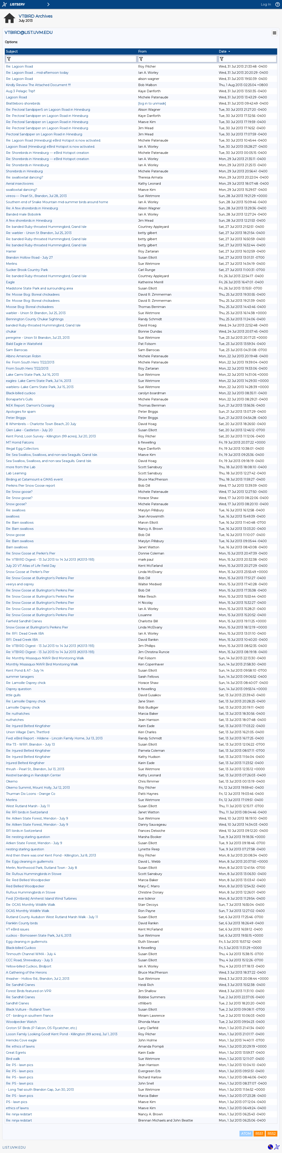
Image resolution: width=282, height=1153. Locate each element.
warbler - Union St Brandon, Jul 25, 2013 (36, 313)
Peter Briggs (16, 418)
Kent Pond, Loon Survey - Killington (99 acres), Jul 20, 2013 (51, 436)
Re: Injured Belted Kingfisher (28, 726)
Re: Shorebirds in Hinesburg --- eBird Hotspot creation (47, 153)
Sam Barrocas (16, 350)
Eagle (10, 282)
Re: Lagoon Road (19, 66)
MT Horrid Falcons (20, 442)
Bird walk (13, 1059)
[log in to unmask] (152, 103)
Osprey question (18, 689)
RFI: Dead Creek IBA (22, 640)
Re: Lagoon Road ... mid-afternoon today (37, 73)
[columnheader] (71, 51)
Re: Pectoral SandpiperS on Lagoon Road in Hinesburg (48, 110)
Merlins (11, 264)
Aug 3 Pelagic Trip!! (20, 91)
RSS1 (259, 1134)
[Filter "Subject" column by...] (71, 59)
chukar (11, 331)
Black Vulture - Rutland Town (28, 1009)
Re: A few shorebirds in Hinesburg (32, 208)
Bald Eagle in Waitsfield (24, 344)
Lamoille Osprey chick (23, 707)
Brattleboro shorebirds (23, 103)
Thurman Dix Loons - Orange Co (30, 794)
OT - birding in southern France (29, 1016)
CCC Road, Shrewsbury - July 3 (29, 960)
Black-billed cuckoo (20, 393)
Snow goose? (16, 504)
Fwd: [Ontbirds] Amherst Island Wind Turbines (41, 899)
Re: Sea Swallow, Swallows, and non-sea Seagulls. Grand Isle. (52, 455)
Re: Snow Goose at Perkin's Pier (30, 553)
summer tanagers (20, 677)
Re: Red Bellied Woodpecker (28, 880)
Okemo (12, 781)
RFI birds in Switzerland (24, 831)
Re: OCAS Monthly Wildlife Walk (30, 905)
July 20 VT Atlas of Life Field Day (31, 566)
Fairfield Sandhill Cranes (24, 621)
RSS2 (271, 1134)
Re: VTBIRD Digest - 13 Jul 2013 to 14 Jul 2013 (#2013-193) (50, 560)
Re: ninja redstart (19, 1114)
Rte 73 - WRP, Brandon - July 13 (30, 744)
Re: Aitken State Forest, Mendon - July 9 (37, 818)
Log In (266, 4)
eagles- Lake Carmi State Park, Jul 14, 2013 (38, 381)
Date (222, 51)
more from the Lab (20, 467)
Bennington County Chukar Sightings (34, 319)
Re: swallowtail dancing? (24, 177)
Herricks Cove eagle (21, 1040)
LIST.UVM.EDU (14, 1147)
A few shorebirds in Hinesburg (29, 221)
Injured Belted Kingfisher (25, 763)
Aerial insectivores (19, 184)
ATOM (246, 1134)
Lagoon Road (16, 97)
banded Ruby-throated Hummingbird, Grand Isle (43, 325)
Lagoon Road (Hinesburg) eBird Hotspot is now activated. (50, 147)
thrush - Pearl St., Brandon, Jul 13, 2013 (35, 769)
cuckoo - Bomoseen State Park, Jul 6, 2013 (38, 936)
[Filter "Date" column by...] (247, 59)
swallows (12, 516)
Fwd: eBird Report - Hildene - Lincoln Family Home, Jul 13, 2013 (54, 738)
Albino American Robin (23, 356)
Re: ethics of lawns (20, 1046)
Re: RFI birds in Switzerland (27, 812)
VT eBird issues (17, 929)
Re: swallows (15, 510)
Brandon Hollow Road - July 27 (29, 258)
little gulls (13, 695)
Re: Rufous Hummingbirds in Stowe (33, 874)
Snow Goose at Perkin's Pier (27, 572)
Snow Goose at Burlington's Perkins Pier (37, 627)
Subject (12, 51)
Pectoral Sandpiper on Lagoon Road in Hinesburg (44, 134)
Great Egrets (16, 1053)
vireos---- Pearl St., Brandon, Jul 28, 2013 (36, 196)
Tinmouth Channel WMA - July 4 (31, 954)
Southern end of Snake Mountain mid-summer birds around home (57, 202)
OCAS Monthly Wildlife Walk (27, 911)
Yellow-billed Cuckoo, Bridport (28, 966)
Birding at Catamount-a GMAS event (34, 479)
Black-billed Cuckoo (21, 948)
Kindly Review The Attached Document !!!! (38, 85)
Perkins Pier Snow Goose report (30, 486)
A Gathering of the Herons (26, 972)
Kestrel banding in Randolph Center (33, 775)
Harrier (11, 251)
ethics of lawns (17, 1108)
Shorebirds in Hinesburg (24, 171)
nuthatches (15, 720)
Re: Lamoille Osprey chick (26, 683)
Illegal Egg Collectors (22, 449)
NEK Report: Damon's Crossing (30, 405)
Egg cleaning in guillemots (26, 942)
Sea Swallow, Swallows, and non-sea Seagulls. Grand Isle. (49, 461)
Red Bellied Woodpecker (25, 886)
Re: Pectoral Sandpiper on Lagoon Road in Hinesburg (47, 116)
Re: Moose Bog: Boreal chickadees (32, 295)
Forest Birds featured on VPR (28, 991)
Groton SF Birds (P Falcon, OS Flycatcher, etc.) (41, 1028)
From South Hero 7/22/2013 (27, 368)
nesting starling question (25, 849)
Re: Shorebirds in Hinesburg (27, 165)
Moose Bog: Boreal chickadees (30, 307)
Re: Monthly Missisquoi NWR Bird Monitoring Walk (45, 658)
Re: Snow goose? (19, 492)
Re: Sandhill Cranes (20, 985)
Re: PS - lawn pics (19, 1065)
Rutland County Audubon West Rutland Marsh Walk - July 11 (52, 917)
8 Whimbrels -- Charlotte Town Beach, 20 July (41, 424)
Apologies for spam (21, 412)
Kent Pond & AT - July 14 (25, 670)
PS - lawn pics (16, 1102)
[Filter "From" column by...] (177, 59)
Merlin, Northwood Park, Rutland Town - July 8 (41, 868)
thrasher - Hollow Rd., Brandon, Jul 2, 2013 (37, 979)
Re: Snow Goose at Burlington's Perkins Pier (40, 578)
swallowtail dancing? (21, 190)
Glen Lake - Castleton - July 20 (29, 430)
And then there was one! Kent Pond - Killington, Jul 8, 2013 (51, 855)
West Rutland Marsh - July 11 (28, 806)
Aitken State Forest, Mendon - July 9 (34, 843)
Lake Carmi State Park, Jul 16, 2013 (32, 375)
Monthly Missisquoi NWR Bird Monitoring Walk (42, 664)
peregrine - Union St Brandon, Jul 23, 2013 (38, 338)
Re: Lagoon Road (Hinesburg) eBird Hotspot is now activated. (53, 140)
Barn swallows (17, 547)
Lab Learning (16, 473)
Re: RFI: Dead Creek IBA (25, 633)
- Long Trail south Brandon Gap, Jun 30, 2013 (40, 1090)
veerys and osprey (20, 584)
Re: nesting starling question (28, 837)
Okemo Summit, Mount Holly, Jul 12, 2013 (38, 788)
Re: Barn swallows (19, 523)
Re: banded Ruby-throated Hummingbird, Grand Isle (46, 227)
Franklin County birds (22, 923)
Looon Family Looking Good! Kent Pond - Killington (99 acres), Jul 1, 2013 (61, 1034)
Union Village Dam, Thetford (27, 732)
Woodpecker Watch (21, 1022)
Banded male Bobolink (23, 214)
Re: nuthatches (18, 714)
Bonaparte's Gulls (19, 399)
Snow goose (15, 535)
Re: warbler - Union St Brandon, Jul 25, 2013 (39, 233)
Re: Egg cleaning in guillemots (29, 862)
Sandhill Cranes (17, 1003)
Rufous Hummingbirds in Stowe (31, 892)
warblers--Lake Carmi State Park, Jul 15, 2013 (40, 387)
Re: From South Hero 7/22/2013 (30, 362)
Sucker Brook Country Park (27, 270)
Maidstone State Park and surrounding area (39, 288)
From (142, 51)
